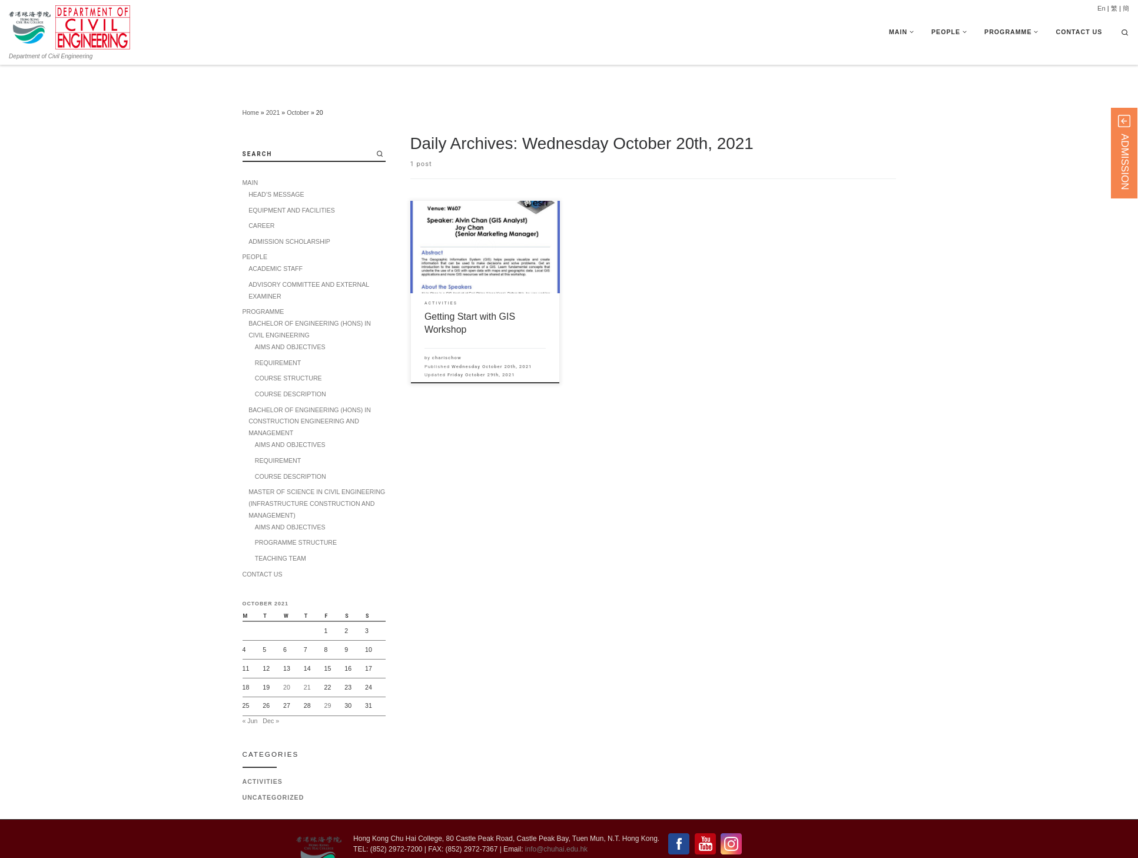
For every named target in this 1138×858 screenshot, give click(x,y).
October (298, 85)
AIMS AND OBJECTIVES (290, 319)
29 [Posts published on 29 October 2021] (327, 678)
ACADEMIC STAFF (275, 241)
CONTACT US (263, 546)
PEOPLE (255, 229)
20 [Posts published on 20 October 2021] (286, 659)
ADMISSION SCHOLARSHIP (289, 214)
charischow (447, 330)
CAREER (261, 198)
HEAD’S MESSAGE (276, 167)
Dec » (271, 693)
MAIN (250, 155)
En (1101, 8)
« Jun (250, 693)
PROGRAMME (263, 284)
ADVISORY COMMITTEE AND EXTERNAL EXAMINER (308, 263)
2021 (273, 85)
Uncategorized (273, 770)
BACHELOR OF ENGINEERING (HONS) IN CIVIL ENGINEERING (309, 302)
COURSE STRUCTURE (288, 351)
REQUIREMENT (278, 335)
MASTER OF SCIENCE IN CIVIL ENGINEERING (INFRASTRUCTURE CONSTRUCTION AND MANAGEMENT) (316, 476)
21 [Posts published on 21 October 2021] (307, 659)
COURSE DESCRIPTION (290, 366)
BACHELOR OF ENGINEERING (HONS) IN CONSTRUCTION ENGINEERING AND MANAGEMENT (309, 394)
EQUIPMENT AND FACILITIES (291, 182)
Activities (263, 754)
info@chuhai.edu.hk (556, 822)
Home (251, 85)
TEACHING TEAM (280, 531)
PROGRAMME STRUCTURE (296, 515)
